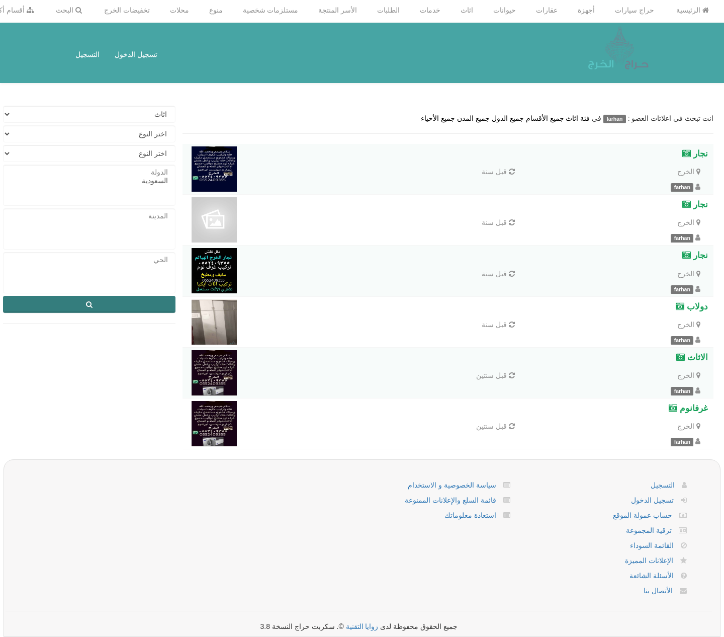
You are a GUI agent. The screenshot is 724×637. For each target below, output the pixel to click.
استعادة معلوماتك (470, 515)
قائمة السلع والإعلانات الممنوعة (450, 500)
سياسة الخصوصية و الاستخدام (452, 485)
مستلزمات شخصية (271, 10)
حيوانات (504, 10)
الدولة (89, 172)
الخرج (685, 172)
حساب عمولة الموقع (642, 515)
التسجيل (87, 54)
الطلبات (388, 10)
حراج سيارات (634, 10)
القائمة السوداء (652, 545)
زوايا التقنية (362, 626)
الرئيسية (692, 10)
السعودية (89, 181)
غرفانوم (688, 408)
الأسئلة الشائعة (651, 576)
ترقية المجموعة (649, 530)
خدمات (430, 10)
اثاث (467, 10)
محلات (179, 10)
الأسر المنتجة (337, 10)
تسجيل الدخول (136, 54)
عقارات (547, 10)
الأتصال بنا (658, 591)
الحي (89, 260)
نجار (695, 153)
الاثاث (692, 357)
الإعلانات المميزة (649, 560)
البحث (69, 10)
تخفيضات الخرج (127, 10)
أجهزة (586, 10)
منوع (216, 10)
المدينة (89, 216)
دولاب (692, 306)
